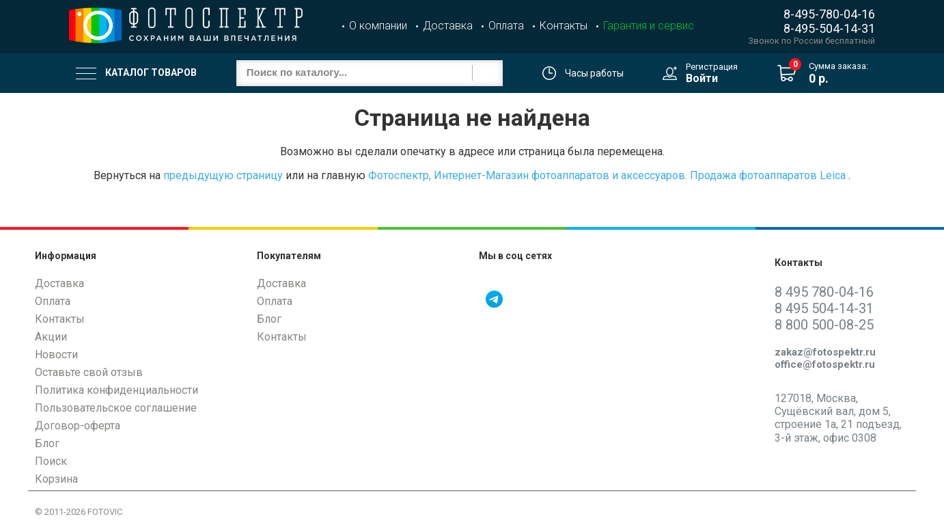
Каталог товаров (136, 73)
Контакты (563, 25)
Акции (51, 336)
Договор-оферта (77, 425)
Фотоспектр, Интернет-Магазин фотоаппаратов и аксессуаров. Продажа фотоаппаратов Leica (607, 175)
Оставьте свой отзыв (89, 372)
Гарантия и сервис (648, 25)
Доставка (448, 25)
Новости (56, 354)
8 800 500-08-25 (824, 325)
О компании (378, 25)
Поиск (51, 461)
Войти (702, 78)
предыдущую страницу (223, 175)
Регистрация (712, 67)
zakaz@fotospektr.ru (825, 352)
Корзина (56, 478)
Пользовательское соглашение (116, 407)
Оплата (506, 25)
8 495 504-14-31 (824, 308)
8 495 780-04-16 (824, 292)
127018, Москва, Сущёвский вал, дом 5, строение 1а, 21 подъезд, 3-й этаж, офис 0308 (838, 418)
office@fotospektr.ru (825, 364)
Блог (47, 443)
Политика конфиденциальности (116, 390)
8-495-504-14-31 (829, 28)
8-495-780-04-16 (829, 14)
